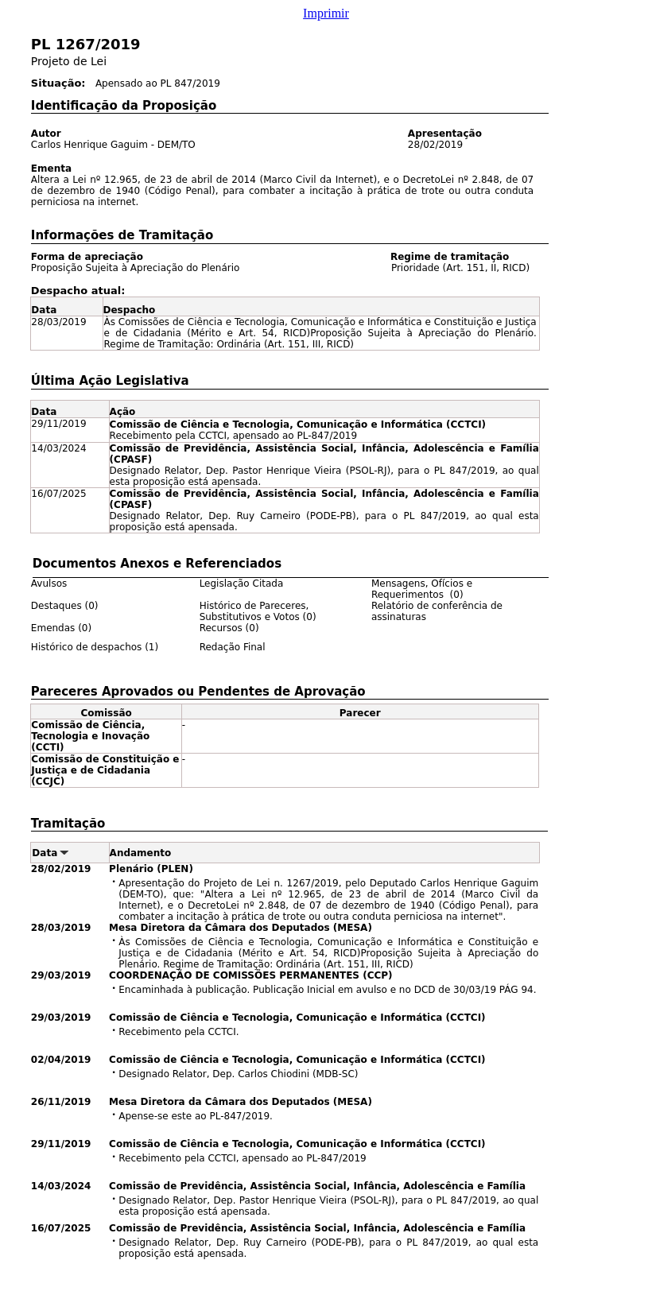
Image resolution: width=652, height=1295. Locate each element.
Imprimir (326, 13)
